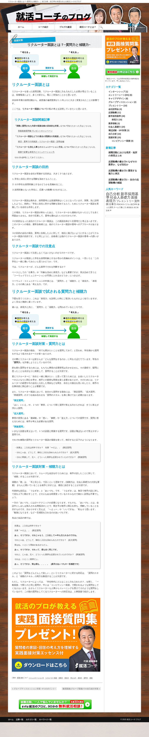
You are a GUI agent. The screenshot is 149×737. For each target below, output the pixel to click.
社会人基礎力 (114, 127)
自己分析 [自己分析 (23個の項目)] (113, 194)
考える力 (73, 678)
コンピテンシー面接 (121, 141)
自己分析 (112, 134)
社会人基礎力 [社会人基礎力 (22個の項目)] (120, 197)
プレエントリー (115, 105)
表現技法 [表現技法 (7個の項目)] (130, 207)
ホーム (21, 27)
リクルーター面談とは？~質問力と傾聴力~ (23, 1)
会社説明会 (113, 109)
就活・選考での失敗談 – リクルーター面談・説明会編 (41, 142)
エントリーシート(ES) (118, 95)
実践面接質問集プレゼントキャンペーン (35, 131)
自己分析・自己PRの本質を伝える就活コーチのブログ (61, 1)
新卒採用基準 (114, 116)
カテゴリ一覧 (31, 719)
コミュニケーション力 (36, 678)
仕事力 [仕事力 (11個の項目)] (112, 204)
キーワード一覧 (45, 719)
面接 (91, 678)
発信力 (66, 678)
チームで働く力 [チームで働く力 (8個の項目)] (120, 207)
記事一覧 (19, 719)
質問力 (86, 678)
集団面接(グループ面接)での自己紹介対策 (81, 689)
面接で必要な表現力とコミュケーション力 (36, 152)
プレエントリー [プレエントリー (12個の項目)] (125, 201)
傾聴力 (61, 678)
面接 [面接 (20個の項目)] (134, 197)
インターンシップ (116, 91)
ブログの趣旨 (65, 27)
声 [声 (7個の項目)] (110, 210)
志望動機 (112, 112)
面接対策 (18, 40)
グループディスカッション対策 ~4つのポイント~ (34, 689)
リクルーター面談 (51, 678)
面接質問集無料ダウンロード (74, 729)
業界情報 (112, 123)
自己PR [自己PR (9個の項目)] (133, 204)
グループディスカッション (120, 102)
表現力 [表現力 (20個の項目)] (111, 201)
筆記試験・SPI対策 (117, 130)
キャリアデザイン (116, 98)
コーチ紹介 (43, 27)
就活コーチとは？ (88, 27)
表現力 (80, 678)
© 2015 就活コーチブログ (131, 719)
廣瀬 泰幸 (20, 678)
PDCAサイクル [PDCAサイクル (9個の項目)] (123, 204)
